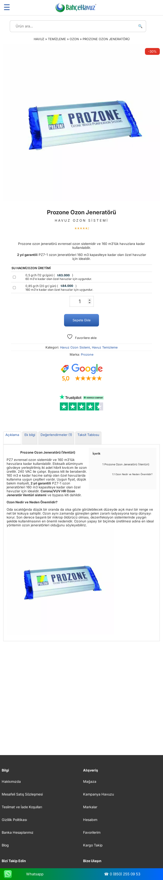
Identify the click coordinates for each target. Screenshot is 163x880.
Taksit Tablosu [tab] (88, 435)
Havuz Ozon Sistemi (75, 347)
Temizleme (57, 39)
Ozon (74, 39)
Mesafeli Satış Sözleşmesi (22, 794)
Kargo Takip (93, 845)
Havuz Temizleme (105, 347)
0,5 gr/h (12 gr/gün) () (58, 276)
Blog (5, 845)
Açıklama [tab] (12, 435)
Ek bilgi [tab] (29, 435)
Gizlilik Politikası (14, 820)
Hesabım (90, 820)
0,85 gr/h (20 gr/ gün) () (59, 287)
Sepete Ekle (82, 320)
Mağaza (89, 781)
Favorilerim (91, 832)
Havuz (39, 39)
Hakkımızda (11, 781)
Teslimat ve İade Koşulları (22, 807)
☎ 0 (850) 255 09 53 (122, 874)
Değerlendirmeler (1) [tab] (56, 435)
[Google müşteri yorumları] (82, 372)
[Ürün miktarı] (81, 301)
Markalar (90, 807)
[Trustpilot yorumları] (82, 402)
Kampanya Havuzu (98, 794)
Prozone (87, 354)
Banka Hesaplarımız (17, 832)
